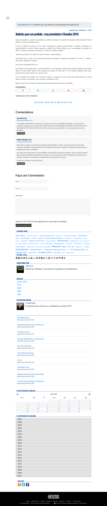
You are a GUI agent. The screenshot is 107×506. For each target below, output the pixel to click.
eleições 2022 (78, 238)
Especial (55, 501)
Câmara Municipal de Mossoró (53, 238)
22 (58, 408)
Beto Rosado (59, 235)
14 (47, 406)
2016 (20, 449)
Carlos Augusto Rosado (69, 235)
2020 (20, 437)
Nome (17, 181)
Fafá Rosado (24, 241)
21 (47, 408)
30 (68, 411)
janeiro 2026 (22, 282)
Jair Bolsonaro (77, 243)
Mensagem (19, 195)
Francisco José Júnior (37, 241)
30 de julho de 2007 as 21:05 (25, 120)
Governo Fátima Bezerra (33, 243)
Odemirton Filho (79, 246)
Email (17, 188)
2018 (20, 443)
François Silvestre (51, 241)
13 (38, 406)
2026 (20, 419)
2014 (20, 455)
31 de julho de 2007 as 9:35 (24, 142)
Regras (43, 501)
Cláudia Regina (25, 238)
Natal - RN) (71, 247)
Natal (64, 247)
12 (27, 406)
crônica (40, 238)
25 (90, 408)
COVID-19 (34, 238)
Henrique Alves (59, 243)
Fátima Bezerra (63, 241)
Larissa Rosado (20, 247)
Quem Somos (35, 501)
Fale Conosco (77, 501)
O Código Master (30, 303)
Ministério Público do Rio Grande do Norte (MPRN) (39, 246)
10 (79, 403)
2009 (19, 288)
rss (55, 102)
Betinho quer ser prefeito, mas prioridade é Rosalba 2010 (47, 34)
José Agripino (86, 243)
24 (79, 408)
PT (68, 250)
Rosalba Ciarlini (45, 252)
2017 (20, 446)
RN (87, 250)
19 (27, 408)
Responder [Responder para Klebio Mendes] (20, 163)
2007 (19, 294)
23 (68, 408)
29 (58, 411)
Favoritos (61, 501)
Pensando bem (22, 249)
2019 (20, 440)
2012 (20, 461)
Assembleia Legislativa (32, 235)
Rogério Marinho (32, 252)
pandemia (86, 247)
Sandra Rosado (57, 252)
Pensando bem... (36, 250)
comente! (40, 102)
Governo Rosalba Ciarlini (46, 243)
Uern (63, 252)
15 (58, 406)
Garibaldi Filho (74, 241)
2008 (19, 291)
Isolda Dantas (69, 243)
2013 (20, 458)
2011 (20, 464)
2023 (20, 428)
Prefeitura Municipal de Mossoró (55, 250)
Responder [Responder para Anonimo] (20, 133)
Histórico (68, 501)
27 (38, 411)
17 (79, 406)
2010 (19, 285)
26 (27, 411)
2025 (20, 422)
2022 (20, 431)
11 (90, 403)
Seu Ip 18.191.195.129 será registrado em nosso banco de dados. (41, 222)
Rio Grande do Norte (78, 250)
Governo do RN (22, 243)
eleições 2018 (68, 238)
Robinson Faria (21, 252)
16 (68, 406)
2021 (20, 434)
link (49, 102)
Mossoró (56, 246)
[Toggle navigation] (8, 18)
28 (47, 411)
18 (90, 406)
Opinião (49, 501)
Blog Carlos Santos (18, 9)
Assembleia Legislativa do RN (47, 235)
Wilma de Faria (70, 252)
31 (79, 411)
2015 (20, 452)
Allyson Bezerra (21, 235)
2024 (20, 425)
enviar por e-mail (65, 102)
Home (30, 25)
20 (38, 408)
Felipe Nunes (29, 266)
